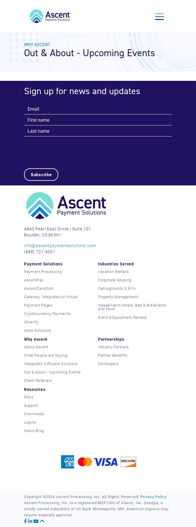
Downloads (34, 413)
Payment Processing (43, 271)
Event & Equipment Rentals (122, 317)
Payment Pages (38, 305)
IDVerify (31, 321)
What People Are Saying (45, 355)
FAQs (29, 397)
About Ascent (36, 346)
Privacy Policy (153, 496)
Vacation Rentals (113, 271)
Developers (108, 363)
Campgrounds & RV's (117, 288)
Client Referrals (38, 380)
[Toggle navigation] (159, 16)
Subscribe (41, 174)
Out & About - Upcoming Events (52, 372)
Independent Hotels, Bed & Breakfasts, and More (132, 306)
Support (31, 405)
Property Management (118, 296)
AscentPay (33, 279)
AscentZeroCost (38, 288)
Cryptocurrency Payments (47, 313)
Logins (30, 422)
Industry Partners (113, 346)
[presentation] (68, 147)
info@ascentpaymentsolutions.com (60, 245)
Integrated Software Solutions (51, 363)
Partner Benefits (112, 355)
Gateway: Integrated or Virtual (51, 296)
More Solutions (37, 330)
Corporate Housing (115, 279)
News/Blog (34, 430)
